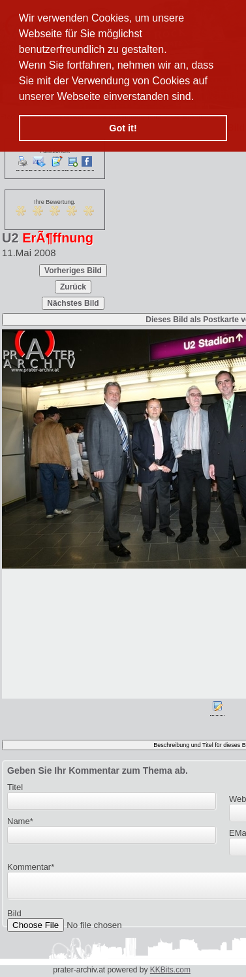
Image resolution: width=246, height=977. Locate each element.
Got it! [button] (122, 128)
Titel (15, 787)
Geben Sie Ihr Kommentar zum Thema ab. (97, 770)
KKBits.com (170, 969)
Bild (14, 917)
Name (20, 821)
